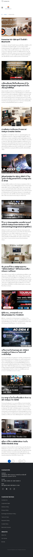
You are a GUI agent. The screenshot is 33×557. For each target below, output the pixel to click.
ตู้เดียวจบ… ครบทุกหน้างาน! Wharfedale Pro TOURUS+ (12, 314)
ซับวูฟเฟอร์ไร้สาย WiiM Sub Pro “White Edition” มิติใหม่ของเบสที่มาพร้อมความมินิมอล (15, 269)
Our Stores (4, 538)
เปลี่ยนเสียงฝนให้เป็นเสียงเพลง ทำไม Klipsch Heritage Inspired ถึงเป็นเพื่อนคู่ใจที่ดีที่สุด (15, 85)
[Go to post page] (16, 26)
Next (23, 461)
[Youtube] (6, 489)
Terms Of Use (5, 517)
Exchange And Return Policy (8, 513)
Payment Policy (5, 520)
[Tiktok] (14, 489)
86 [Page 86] (20, 461)
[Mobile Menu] (2, 7)
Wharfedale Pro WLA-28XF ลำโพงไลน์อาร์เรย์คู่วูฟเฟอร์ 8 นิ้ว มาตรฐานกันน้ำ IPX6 (16, 178)
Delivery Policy (5, 507)
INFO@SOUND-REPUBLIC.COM (10, 485)
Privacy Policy (5, 510)
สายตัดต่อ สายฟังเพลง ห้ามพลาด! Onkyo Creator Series (14, 130)
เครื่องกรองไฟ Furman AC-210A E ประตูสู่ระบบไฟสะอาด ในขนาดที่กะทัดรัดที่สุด (15, 352)
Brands (3, 542)
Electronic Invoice (6, 527)
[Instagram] (10, 489)
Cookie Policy (4, 524)
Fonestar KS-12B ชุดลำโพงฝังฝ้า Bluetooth (14, 40)
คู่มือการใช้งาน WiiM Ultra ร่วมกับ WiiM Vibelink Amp (14, 442)
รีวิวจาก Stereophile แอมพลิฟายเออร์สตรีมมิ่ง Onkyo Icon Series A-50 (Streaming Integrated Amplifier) (16, 224)
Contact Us (4, 500)
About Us (3, 535)
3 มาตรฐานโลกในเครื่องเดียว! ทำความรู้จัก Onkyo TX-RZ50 (16, 399)
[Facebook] (2, 489)
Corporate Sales (5, 503)
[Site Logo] (8, 8)
